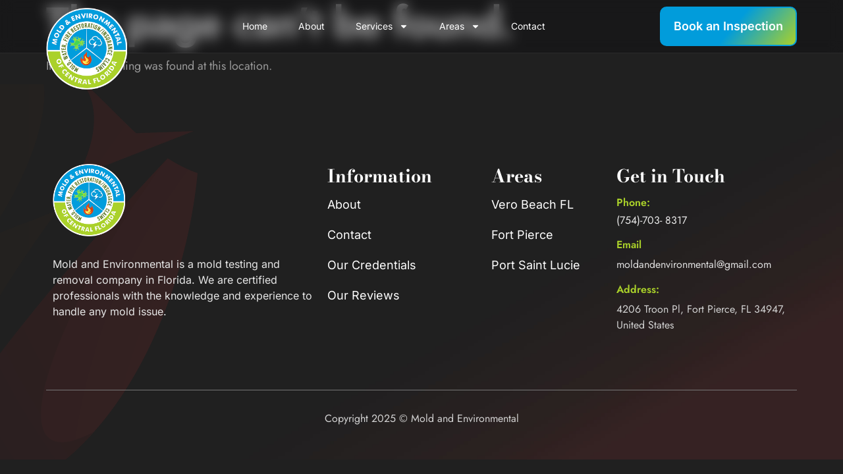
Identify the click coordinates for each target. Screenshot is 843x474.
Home (254, 26)
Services (382, 26)
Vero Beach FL (532, 204)
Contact (528, 26)
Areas (459, 26)
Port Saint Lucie (535, 265)
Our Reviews (363, 295)
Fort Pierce (522, 235)
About (311, 26)
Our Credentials (371, 265)
